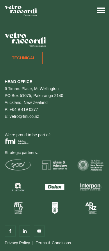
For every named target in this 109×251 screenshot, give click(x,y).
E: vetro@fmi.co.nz (22, 116)
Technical (23, 58)
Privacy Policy (17, 243)
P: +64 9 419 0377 (21, 109)
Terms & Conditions (53, 243)
